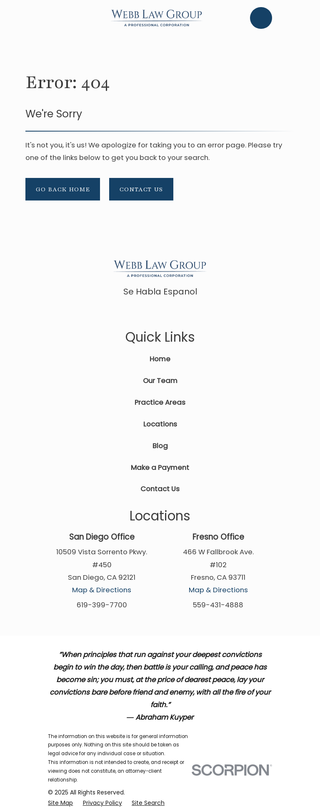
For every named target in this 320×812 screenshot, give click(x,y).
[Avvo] (131, 311)
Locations (160, 424)
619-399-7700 (102, 605)
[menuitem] (60, 803)
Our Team (160, 381)
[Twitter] (188, 311)
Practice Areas (160, 402)
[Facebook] (113, 311)
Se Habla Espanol (160, 291)
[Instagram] (207, 311)
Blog (160, 446)
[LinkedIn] (169, 311)
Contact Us (141, 189)
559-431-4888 (218, 605)
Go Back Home (63, 189)
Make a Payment (160, 467)
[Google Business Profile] (150, 311)
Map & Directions (101, 590)
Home (160, 359)
